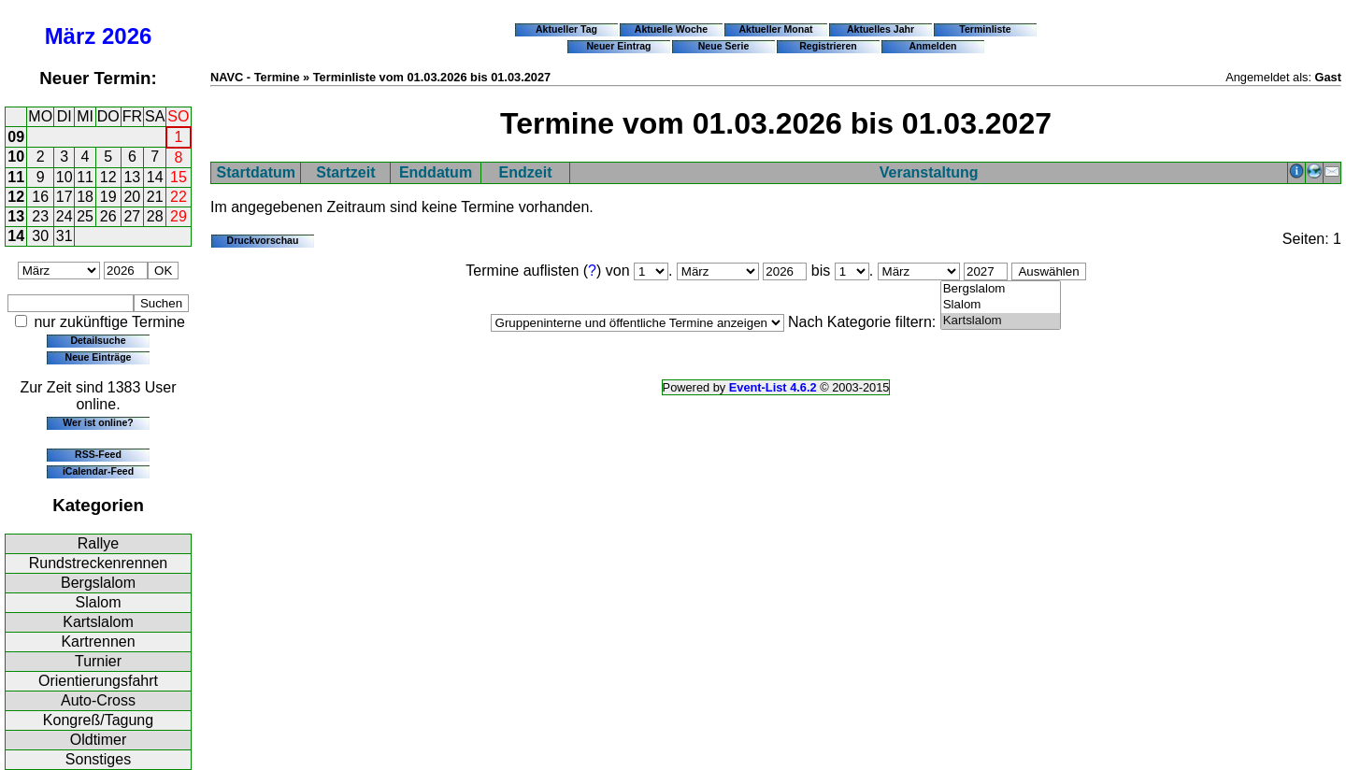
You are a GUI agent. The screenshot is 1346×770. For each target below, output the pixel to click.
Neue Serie (724, 45)
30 (40, 236)
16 (40, 197)
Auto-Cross (98, 700)
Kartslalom (98, 622)
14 (155, 177)
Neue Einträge (98, 357)
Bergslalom (98, 583)
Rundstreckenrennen (98, 563)
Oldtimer (98, 740)
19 (108, 197)
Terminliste (984, 29)
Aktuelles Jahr (880, 29)
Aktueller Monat (775, 29)
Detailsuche (97, 340)
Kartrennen (98, 641)
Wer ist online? (98, 422)
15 (178, 177)
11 (15, 177)
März (70, 36)
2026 (126, 36)
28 (155, 216)
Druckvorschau (263, 240)
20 (131, 197)
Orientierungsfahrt (98, 681)
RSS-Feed (98, 454)
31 (64, 236)
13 (131, 177)
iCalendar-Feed (98, 471)
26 (108, 216)
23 (40, 216)
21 (155, 197)
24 (64, 216)
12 (108, 177)
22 (178, 197)
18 (85, 197)
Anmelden (933, 45)
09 (15, 137)
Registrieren (828, 45)
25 (85, 216)
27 (131, 216)
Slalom (99, 602)
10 (15, 156)
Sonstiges (98, 759)
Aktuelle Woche (671, 29)
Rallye (98, 543)
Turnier (98, 661)
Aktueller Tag (566, 29)
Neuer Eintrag (618, 45)
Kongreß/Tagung (98, 720)
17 (64, 197)
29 (178, 216)
